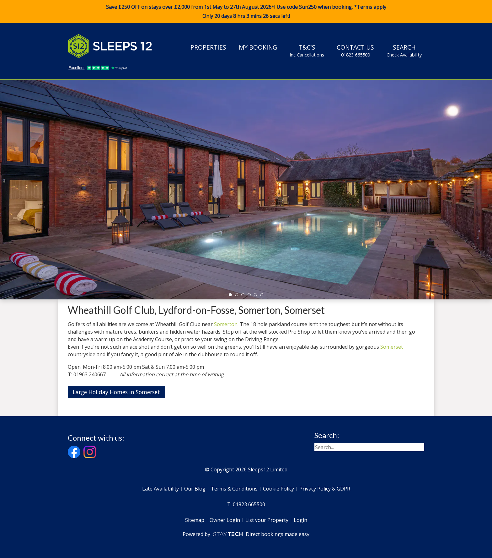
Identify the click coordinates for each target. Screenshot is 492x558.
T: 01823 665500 (246, 504)
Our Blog (195, 488)
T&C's (307, 50)
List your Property (266, 520)
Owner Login (225, 520)
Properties (208, 47)
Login (300, 520)
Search (404, 50)
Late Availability (160, 488)
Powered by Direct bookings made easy (246, 534)
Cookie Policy (278, 488)
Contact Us (355, 50)
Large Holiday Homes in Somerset (116, 392)
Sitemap (194, 520)
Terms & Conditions (234, 488)
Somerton (226, 324)
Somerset (391, 346)
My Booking (258, 47)
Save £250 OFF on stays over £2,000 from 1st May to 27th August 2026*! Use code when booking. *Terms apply (246, 11)
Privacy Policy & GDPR (324, 488)
